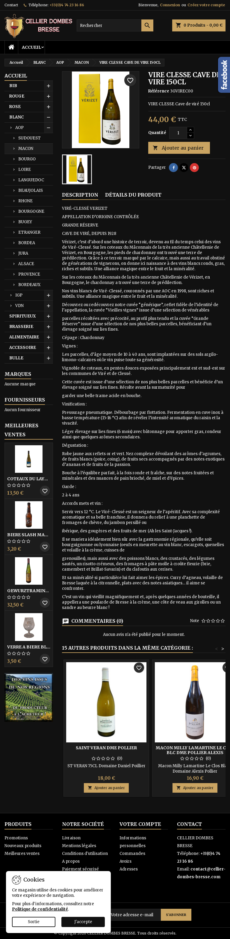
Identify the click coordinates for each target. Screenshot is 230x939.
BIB (13, 85)
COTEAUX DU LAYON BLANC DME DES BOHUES (28, 478)
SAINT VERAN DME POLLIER (106, 747)
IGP (18, 295)
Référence (158, 91)
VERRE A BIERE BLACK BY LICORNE (28, 647)
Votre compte (140, 824)
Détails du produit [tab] (133, 195)
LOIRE (24, 169)
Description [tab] (80, 195)
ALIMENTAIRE (24, 337)
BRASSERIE (21, 326)
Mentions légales (79, 845)
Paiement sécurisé (80, 869)
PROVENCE (29, 274)
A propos (71, 861)
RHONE (25, 200)
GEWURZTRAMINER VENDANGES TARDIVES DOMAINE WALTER (28, 590)
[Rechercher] (115, 25)
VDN (19, 305)
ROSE (15, 106)
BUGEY (25, 221)
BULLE (16, 358)
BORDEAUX (29, 284)
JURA (23, 253)
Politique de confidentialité (40, 909)
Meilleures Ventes (21, 430)
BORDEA (26, 242)
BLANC (16, 117)
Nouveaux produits (22, 845)
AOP (19, 127)
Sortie (34, 921)
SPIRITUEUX (22, 316)
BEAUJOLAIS (30, 190)
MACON (25, 148)
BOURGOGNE (31, 211)
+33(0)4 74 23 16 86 (66, 5)
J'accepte (83, 921)
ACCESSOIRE (22, 347)
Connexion (170, 5)
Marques (17, 374)
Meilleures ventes (22, 853)
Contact (11, 5)
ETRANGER (29, 232)
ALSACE (26, 263)
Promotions (16, 838)
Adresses (128, 869)
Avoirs (125, 861)
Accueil (31, 47)
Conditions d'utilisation (85, 853)
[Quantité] (178, 133)
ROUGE (16, 96)
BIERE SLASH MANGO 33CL (28, 534)
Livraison (71, 838)
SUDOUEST (29, 138)
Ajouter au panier (178, 148)
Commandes (132, 853)
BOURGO (27, 159)
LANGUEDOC (31, 180)
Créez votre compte (206, 5)
